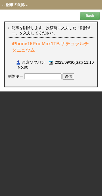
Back (90, 16)
